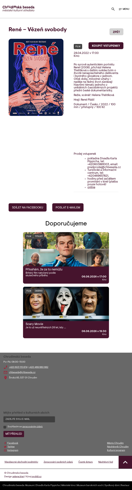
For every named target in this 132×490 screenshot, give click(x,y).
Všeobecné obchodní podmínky (21, 462)
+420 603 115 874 (18, 367)
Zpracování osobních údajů (58, 462)
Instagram (12, 450)
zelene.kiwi (18, 477)
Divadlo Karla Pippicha (48, 485)
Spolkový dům (111, 485)
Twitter (11, 447)
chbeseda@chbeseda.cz (22, 372)
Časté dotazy (85, 462)
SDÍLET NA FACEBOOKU (27, 207)
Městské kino (68, 485)
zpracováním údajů (32, 427)
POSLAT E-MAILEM (68, 207)
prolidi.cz (36, 477)
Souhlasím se (25, 427)
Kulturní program (116, 450)
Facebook (12, 443)
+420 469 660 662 (38, 367)
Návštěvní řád (105, 462)
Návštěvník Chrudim (118, 447)
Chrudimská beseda (13, 485)
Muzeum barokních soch (90, 485)
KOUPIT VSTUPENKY (106, 46)
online (91, 187)
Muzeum (29, 485)
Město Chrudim (115, 443)
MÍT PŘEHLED (14, 434)
